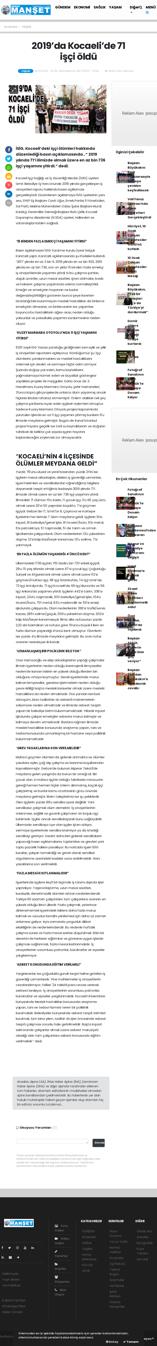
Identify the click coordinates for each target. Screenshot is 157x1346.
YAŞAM (115, 7)
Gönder (100, 1142)
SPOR (86, 1271)
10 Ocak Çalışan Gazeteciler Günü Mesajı (137, 267)
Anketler (143, 1237)
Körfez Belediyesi (89, 1256)
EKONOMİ (82, 7)
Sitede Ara (144, 1231)
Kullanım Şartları (14, 1300)
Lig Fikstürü (117, 1264)
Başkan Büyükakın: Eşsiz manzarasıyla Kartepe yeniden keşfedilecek (139, 176)
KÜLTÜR (87, 1265)
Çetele (133, 357)
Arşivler (60, 1267)
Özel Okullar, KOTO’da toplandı (135, 623)
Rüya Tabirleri (142, 1251)
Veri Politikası (11, 1285)
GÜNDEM (62, 7)
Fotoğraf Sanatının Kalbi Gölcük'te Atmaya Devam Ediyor (136, 383)
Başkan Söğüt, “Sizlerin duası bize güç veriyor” (136, 649)
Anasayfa (11, 27)
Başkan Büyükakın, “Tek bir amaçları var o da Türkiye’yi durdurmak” (138, 298)
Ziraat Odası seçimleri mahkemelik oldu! (138, 598)
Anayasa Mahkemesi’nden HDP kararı (142, 530)
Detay (112, 1342)
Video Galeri (62, 1240)
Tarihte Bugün (115, 1271)
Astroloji (142, 1259)
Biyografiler (145, 1243)
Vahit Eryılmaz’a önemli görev (136, 573)
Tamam (131, 1342)
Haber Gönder (12, 1312)
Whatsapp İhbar (14, 1306)
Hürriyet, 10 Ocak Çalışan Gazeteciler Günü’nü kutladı (137, 237)
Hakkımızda (10, 1274)
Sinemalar (117, 1280)
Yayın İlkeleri (11, 1279)
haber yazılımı (10, 1341)
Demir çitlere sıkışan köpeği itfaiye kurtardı (134, 332)
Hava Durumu (116, 1233)
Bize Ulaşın (60, 1292)
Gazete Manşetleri (117, 1304)
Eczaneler (117, 1258)
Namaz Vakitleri (115, 1249)
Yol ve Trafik (119, 1241)
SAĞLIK (100, 7)
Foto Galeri (61, 1228)
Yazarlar (61, 1254)
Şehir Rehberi (115, 1294)
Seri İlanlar (117, 1286)
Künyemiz (62, 1279)
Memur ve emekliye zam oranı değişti (136, 551)
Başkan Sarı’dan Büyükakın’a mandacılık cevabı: (138, 679)
